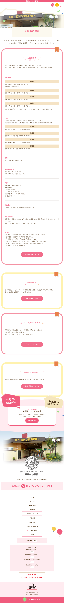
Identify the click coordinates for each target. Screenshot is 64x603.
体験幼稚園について (32, 298)
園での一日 (32, 509)
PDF (35, 540)
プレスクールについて (32, 344)
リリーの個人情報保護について (32, 592)
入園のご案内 (32, 522)
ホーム (32, 497)
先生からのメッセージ (32, 513)
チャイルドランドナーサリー (24, 109)
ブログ (32, 534)
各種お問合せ (32, 420)
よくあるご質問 (32, 530)
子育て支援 (32, 518)
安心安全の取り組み (32, 526)
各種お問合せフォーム (32, 386)
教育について (32, 505)
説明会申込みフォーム (32, 254)
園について (32, 501)
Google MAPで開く (42, 479)
